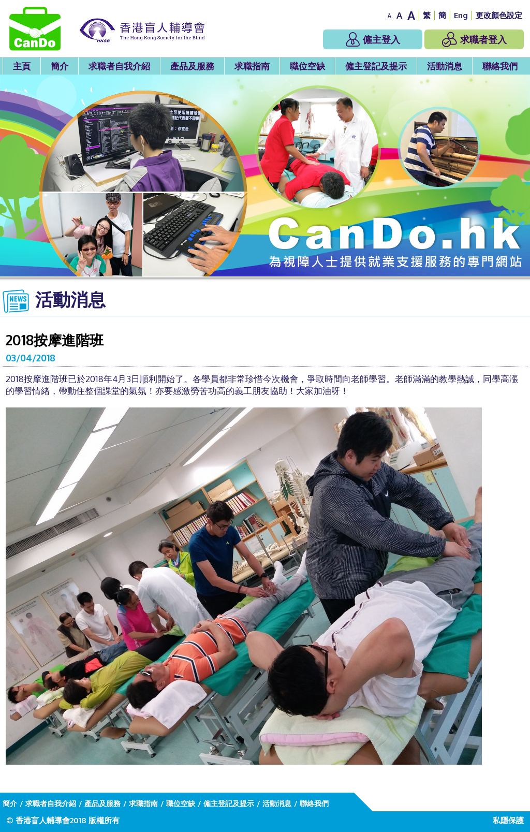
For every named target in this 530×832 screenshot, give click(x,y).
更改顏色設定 (499, 15)
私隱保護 (508, 820)
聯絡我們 (500, 66)
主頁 (22, 66)
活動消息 (444, 66)
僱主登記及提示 (376, 66)
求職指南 (252, 66)
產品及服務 (192, 66)
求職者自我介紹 (119, 66)
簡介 (59, 66)
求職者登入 (474, 39)
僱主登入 (373, 39)
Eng (461, 15)
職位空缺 (307, 66)
